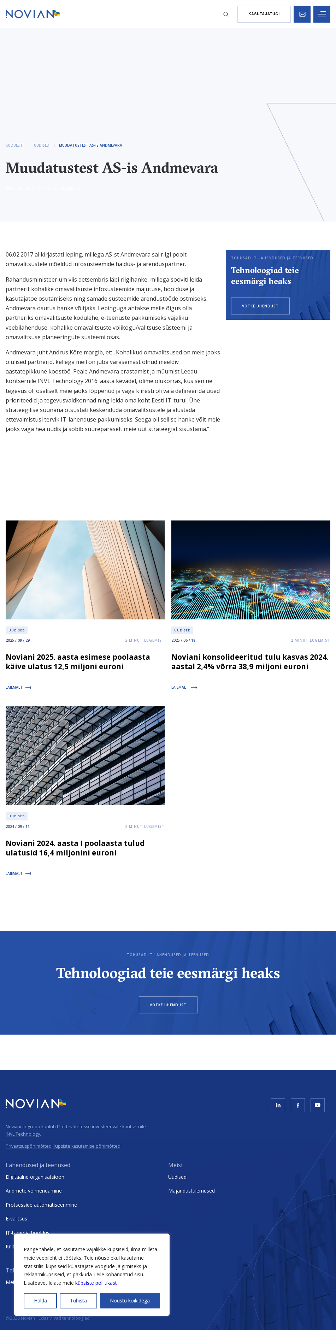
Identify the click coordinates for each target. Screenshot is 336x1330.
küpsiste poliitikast (96, 1282)
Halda (40, 1300)
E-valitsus (16, 1218)
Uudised (177, 1176)
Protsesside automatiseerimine (41, 1204)
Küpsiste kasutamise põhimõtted (86, 1146)
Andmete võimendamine (34, 1190)
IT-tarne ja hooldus (27, 1232)
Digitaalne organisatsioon (35, 1176)
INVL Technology (23, 1134)
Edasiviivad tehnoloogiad (64, 1318)
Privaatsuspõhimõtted (29, 1146)
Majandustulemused (191, 1190)
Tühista (78, 1300)
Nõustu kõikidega (130, 1300)
